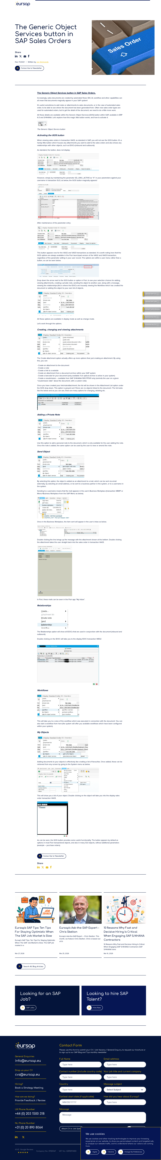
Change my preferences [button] (133, 1152)
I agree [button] (94, 1152)
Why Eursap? (79, 3)
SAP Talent (53, 3)
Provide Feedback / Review (30, 1100)
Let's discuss (152, 309)
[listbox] (125, 1089)
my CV (150, 317)
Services (68, 3)
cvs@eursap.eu (27, 1074)
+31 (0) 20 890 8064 (29, 1127)
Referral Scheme (111, 3)
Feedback (134, 3)
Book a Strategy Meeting (29, 1088)
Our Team (89, 3)
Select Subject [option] (114, 1089)
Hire (61, 3)
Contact (143, 3)
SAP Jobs (43, 3)
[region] (92, 3)
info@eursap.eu (28, 1061)
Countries (123, 3)
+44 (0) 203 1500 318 (30, 1113)
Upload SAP (150, 294)
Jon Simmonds (42, 62)
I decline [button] (111, 1152)
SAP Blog (99, 3)
